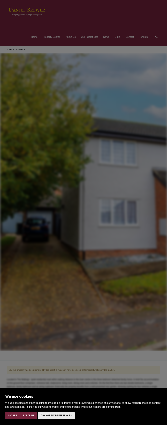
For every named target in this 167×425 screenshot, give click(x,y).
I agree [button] (12, 415)
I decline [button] (29, 415)
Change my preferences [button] (56, 415)
